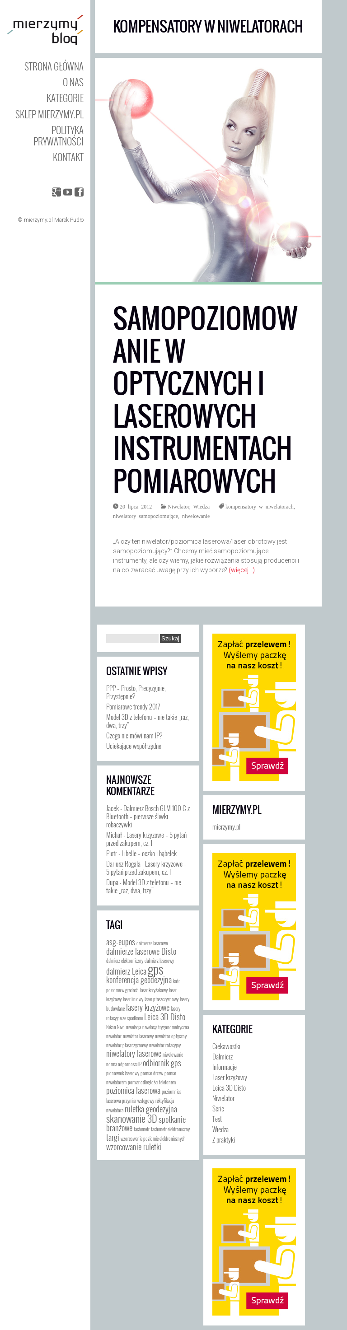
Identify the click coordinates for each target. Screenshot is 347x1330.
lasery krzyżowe (147, 1007)
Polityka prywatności (58, 135)
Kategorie (65, 98)
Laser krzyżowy (229, 1077)
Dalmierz (222, 1056)
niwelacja (133, 1027)
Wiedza (201, 506)
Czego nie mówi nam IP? (134, 735)
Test (217, 1119)
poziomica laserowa (133, 1090)
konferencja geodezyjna (139, 979)
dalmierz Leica (126, 971)
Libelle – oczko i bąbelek (149, 853)
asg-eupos (120, 941)
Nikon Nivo (115, 1027)
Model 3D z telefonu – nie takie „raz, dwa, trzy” (147, 721)
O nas (73, 82)
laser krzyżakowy (154, 990)
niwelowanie (196, 515)
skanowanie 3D (131, 1118)
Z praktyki (223, 1139)
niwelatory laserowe (133, 1053)
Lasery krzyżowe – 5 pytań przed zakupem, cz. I (146, 839)
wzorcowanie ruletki (133, 1147)
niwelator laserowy (138, 1036)
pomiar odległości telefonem (152, 1082)
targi (112, 1137)
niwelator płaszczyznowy (127, 1045)
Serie (218, 1108)
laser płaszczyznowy (161, 999)
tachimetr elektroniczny (170, 1129)
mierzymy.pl (236, 810)
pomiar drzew (152, 1073)
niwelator (114, 1036)
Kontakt (68, 157)
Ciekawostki (226, 1046)
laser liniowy (133, 999)
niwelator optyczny (171, 1036)
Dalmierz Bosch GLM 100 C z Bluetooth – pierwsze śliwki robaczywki (148, 816)
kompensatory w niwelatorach (259, 506)
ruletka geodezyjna (151, 1109)
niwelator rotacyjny (165, 1045)
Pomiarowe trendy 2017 (133, 706)
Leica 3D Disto (164, 1016)
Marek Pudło (69, 220)
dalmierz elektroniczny (124, 960)
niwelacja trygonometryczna (165, 1027)
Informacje (224, 1067)
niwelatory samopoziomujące (145, 515)
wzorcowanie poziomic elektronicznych (153, 1138)
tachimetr (142, 1129)
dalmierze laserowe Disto (141, 951)
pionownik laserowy (122, 1073)
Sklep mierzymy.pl (49, 114)
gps (156, 968)
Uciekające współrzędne (133, 746)
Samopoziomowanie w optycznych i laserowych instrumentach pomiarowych (205, 400)
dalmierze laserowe (152, 943)
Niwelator (178, 506)
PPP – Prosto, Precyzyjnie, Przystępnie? (136, 692)
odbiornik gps (162, 1063)
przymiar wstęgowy (138, 1100)
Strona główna (54, 66)
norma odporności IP (123, 1064)
